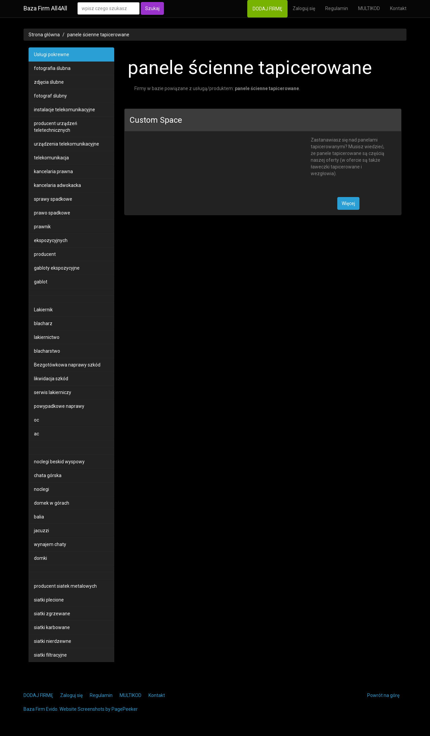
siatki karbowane (52, 627)
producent (45, 254)
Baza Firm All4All (45, 8)
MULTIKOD (369, 8)
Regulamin (336, 8)
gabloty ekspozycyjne (57, 268)
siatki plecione (49, 600)
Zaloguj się (304, 8)
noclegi (41, 489)
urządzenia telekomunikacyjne (66, 144)
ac (36, 433)
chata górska (47, 475)
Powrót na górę (383, 695)
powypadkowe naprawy (59, 406)
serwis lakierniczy (52, 392)
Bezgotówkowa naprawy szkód (67, 364)
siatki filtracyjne (50, 655)
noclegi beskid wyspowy (59, 461)
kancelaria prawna (53, 171)
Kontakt (398, 8)
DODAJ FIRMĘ (267, 8)
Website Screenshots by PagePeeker (98, 709)
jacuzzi (41, 530)
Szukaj (152, 8)
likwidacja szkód (51, 378)
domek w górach (51, 503)
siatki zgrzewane (52, 613)
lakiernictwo (46, 337)
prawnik (42, 226)
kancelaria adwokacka (57, 185)
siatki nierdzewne (52, 641)
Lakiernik (43, 309)
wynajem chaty (50, 544)
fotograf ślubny (50, 96)
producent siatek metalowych (65, 586)
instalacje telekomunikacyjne (64, 109)
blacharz (43, 323)
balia (39, 516)
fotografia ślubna (52, 68)
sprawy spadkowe (53, 199)
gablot (40, 281)
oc (36, 420)
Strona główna (44, 34)
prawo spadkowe (52, 213)
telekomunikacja (51, 157)
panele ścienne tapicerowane (98, 34)
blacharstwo (47, 351)
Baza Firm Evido (40, 709)
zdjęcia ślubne (49, 82)
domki (40, 558)
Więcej (348, 203)
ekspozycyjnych (51, 240)
